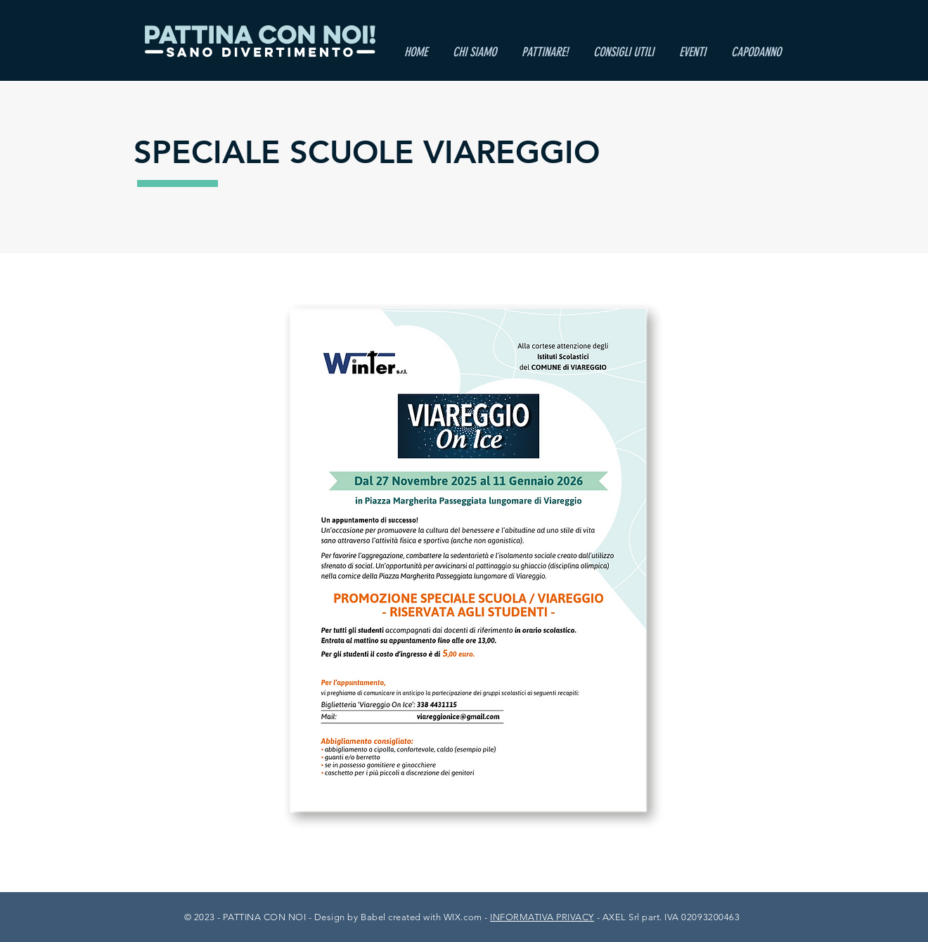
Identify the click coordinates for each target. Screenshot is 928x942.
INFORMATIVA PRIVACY (542, 917)
